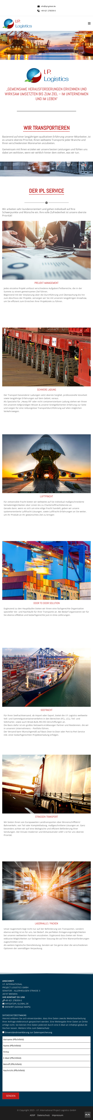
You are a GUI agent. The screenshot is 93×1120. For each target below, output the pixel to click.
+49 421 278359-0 (13, 1000)
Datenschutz (43, 1028)
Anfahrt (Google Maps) (17, 1006)
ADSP (32, 1115)
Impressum (57, 1115)
